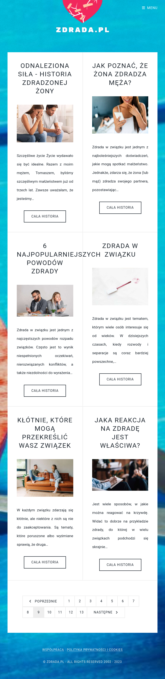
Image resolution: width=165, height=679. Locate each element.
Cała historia (45, 216)
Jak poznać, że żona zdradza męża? (120, 74)
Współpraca (53, 649)
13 (81, 612)
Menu (152, 8)
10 (49, 612)
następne (103, 612)
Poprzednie (46, 601)
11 (60, 612)
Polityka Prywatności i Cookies (95, 649)
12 (71, 612)
